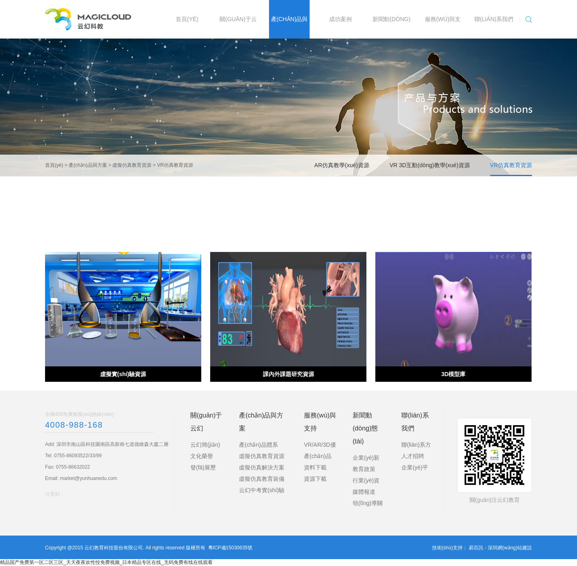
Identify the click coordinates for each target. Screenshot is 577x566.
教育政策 (364, 469)
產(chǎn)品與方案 (88, 165)
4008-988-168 (74, 424)
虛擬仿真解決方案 (261, 467)
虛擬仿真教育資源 (131, 165)
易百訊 (476, 548)
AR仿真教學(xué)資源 (341, 165)
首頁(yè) (54, 165)
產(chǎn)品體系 (258, 444)
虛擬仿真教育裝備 (261, 479)
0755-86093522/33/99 (77, 455)
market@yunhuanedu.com (88, 478)
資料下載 (315, 467)
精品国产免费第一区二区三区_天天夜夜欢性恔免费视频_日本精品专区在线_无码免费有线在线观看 (106, 562)
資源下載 (315, 479)
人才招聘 (412, 456)
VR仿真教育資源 (175, 165)
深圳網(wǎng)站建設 (510, 548)
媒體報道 (364, 492)
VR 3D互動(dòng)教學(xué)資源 (430, 165)
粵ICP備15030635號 (230, 548)
